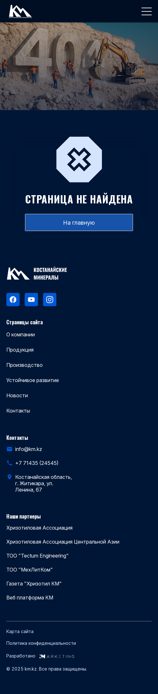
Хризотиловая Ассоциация (39, 528)
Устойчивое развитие (32, 380)
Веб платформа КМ (29, 597)
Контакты (18, 410)
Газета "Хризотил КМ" (34, 583)
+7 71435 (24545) (37, 463)
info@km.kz (28, 449)
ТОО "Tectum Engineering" (37, 555)
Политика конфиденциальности (41, 643)
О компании (20, 334)
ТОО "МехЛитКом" (29, 569)
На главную (79, 222)
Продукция (20, 350)
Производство (24, 365)
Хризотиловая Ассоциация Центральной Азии (62, 542)
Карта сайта (20, 631)
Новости (17, 395)
